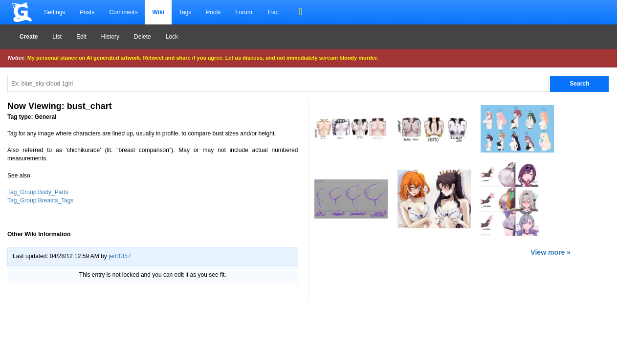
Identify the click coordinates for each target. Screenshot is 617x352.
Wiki (158, 12)
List (57, 36)
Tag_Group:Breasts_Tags (40, 200)
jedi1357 (120, 256)
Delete (142, 36)
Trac (273, 12)
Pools (213, 12)
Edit (81, 36)
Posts (87, 12)
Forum (243, 12)
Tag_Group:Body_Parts (37, 192)
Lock (172, 36)
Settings (54, 12)
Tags (185, 12)
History (110, 36)
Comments (123, 12)
